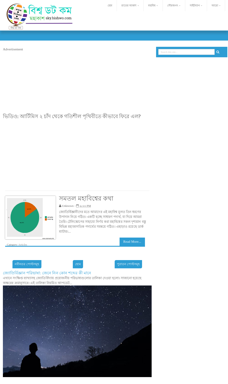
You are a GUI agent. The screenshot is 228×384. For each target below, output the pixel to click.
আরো (215, 5)
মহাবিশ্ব (152, 5)
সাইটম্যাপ (195, 5)
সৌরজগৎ (172, 5)
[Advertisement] (77, 83)
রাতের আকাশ (128, 5)
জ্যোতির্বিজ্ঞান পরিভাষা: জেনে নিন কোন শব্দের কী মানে (47, 273)
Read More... (132, 241)
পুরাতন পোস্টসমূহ (128, 264)
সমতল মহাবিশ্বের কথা (86, 198)
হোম (109, 5)
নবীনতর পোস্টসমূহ (27, 264)
